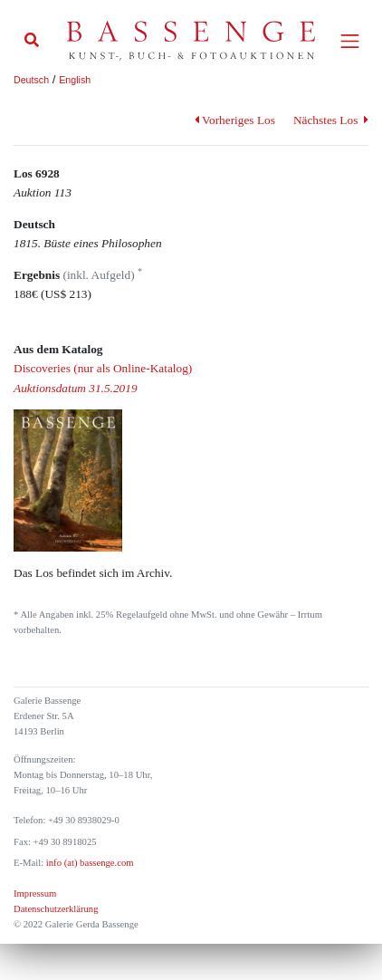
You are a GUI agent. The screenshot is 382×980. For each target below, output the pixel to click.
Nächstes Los (330, 120)
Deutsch (31, 79)
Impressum (35, 893)
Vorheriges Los (235, 120)
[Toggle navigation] (350, 41)
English (75, 79)
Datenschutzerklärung (56, 909)
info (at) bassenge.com (88, 863)
